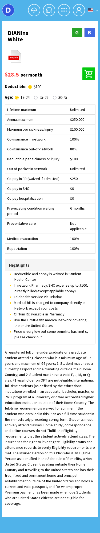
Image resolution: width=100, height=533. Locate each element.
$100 (37, 87)
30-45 (62, 97)
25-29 (43, 97)
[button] (34, 10)
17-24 (25, 97)
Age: (9, 97)
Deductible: (15, 86)
